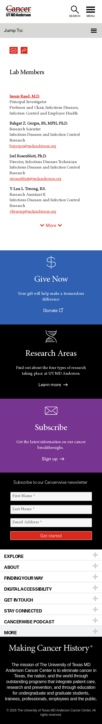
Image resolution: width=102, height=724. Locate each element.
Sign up (53, 458)
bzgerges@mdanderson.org (33, 146)
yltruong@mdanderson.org (33, 211)
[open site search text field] (74, 11)
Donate (53, 310)
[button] (94, 30)
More (51, 225)
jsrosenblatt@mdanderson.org (35, 179)
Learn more (53, 384)
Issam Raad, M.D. (24, 96)
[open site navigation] (91, 11)
